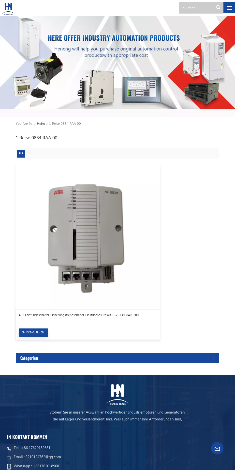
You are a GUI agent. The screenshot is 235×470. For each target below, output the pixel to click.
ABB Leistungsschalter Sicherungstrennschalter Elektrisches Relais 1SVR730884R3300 (65, 272)
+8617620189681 (47, 421)
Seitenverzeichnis (24, 461)
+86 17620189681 (35, 403)
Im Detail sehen (33, 287)
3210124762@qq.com (43, 412)
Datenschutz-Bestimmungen (81, 461)
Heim (41, 123)
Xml (47, 461)
